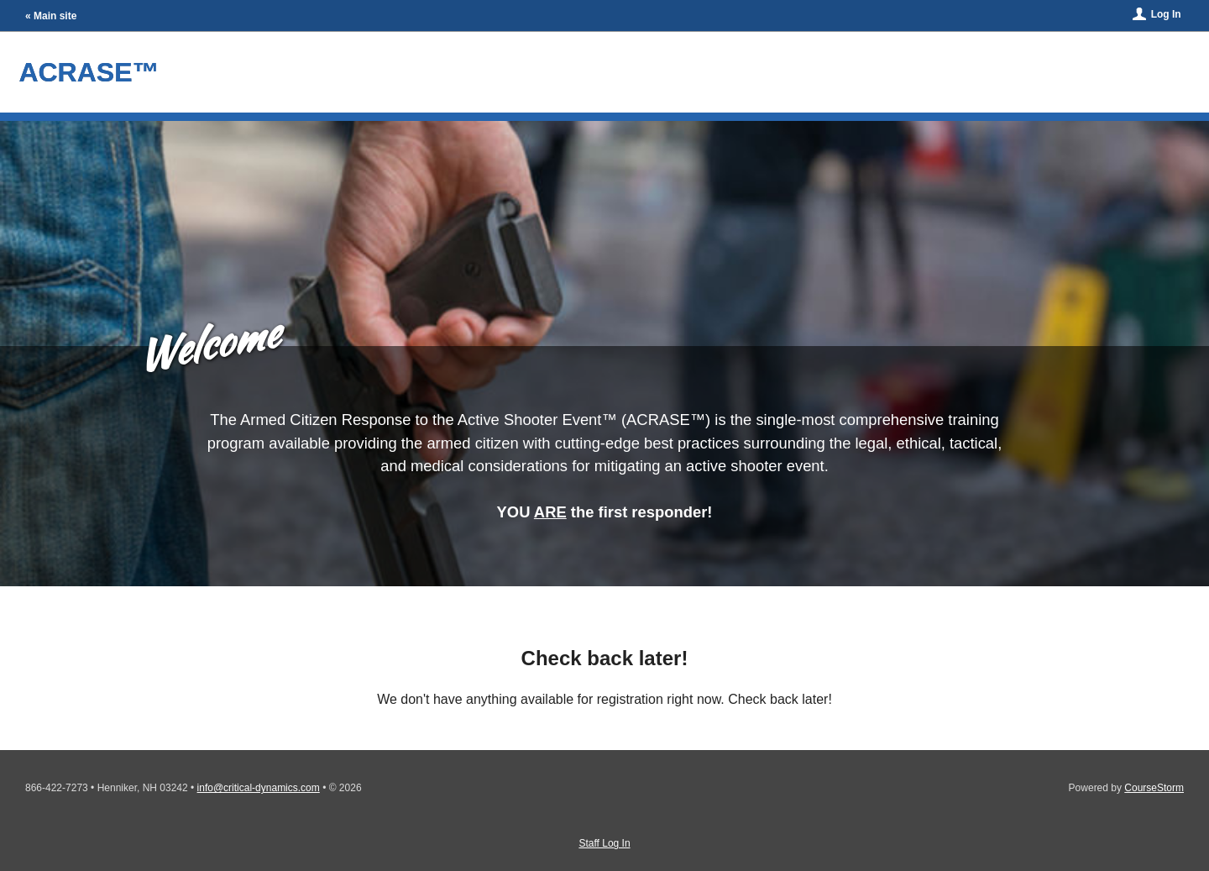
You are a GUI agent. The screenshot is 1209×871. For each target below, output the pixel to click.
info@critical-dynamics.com (258, 788)
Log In (1166, 14)
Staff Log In (604, 843)
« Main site (50, 16)
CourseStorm (1154, 788)
